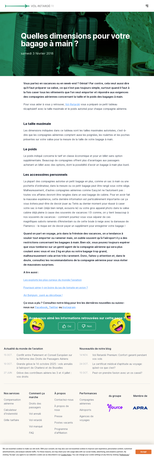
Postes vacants (63, 422)
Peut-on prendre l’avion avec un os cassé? (117, 372)
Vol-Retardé (72, 104)
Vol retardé (35, 420)
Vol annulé (35, 413)
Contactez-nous (63, 399)
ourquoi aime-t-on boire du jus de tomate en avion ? (56, 287)
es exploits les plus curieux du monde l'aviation (53, 280)
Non (87, 326)
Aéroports (85, 409)
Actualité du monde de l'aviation (23, 348)
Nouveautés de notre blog (95, 348)
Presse (58, 416)
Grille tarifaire (11, 420)
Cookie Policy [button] (66, 455)
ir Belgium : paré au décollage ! (43, 295)
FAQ (31, 432)
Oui (66, 326)
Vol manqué (36, 426)
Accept (143, 452)
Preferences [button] (124, 455)
